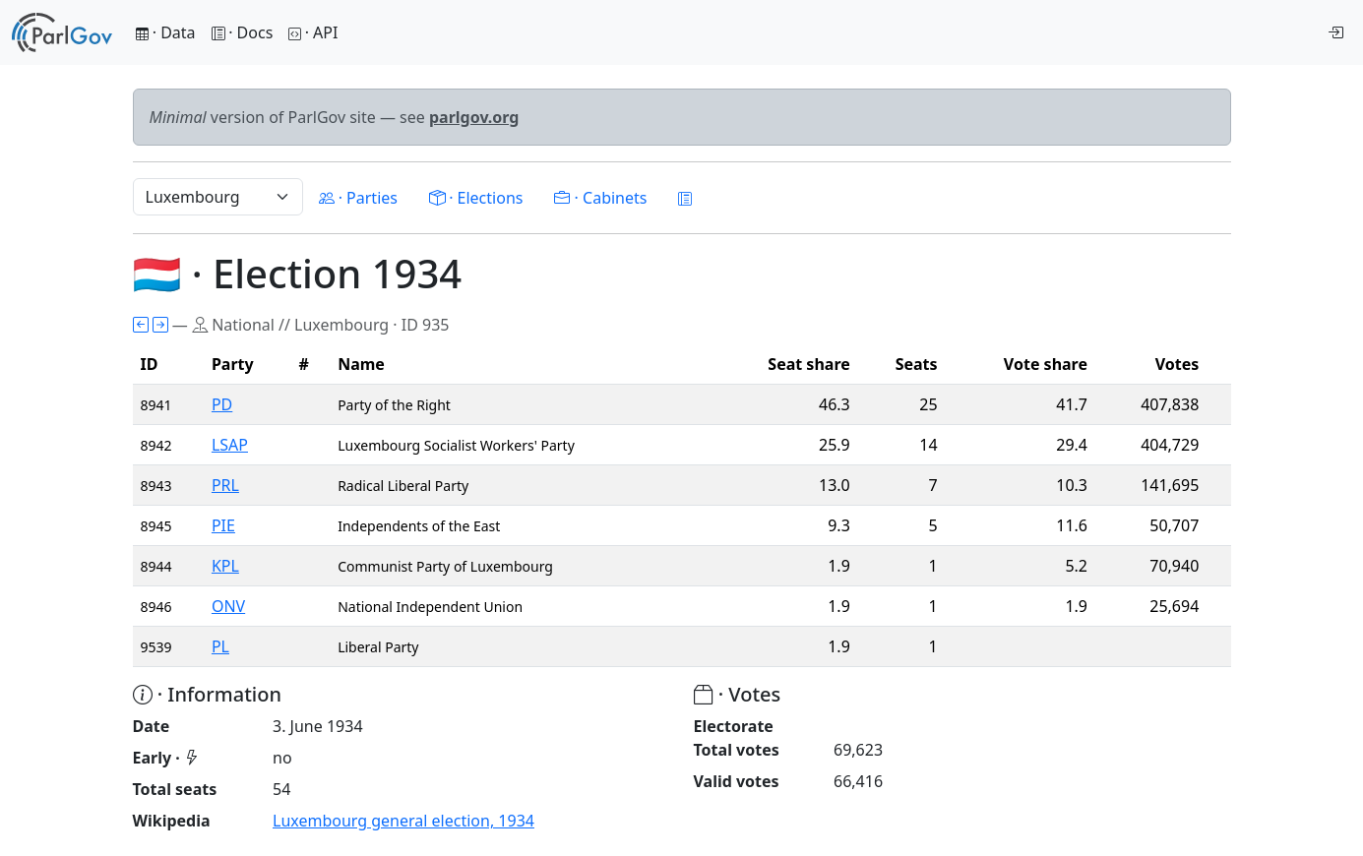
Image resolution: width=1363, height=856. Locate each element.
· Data (166, 32)
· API (313, 32)
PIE (223, 525)
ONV (228, 606)
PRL (225, 485)
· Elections (476, 198)
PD (222, 404)
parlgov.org (474, 117)
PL (220, 646)
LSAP (230, 445)
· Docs (243, 32)
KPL (225, 566)
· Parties (358, 198)
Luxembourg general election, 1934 (403, 820)
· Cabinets (600, 198)
